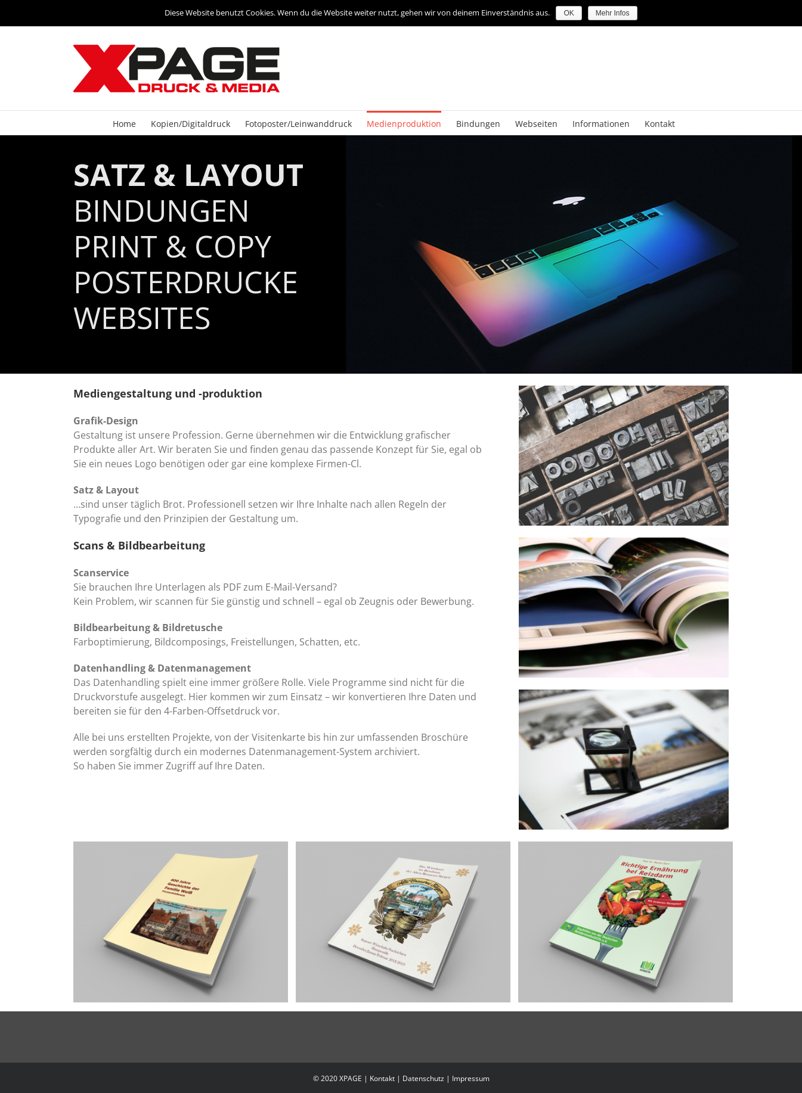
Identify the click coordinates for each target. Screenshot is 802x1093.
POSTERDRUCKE (185, 282)
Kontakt (382, 1078)
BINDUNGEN (161, 211)
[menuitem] (124, 123)
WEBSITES (141, 318)
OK (568, 13)
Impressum (471, 1078)
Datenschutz (423, 1078)
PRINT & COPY (172, 246)
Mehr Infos (613, 13)
